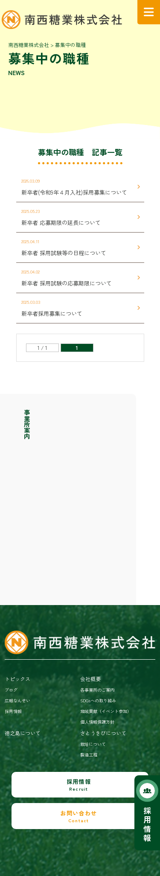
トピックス (17, 678)
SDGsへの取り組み (98, 700)
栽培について (93, 744)
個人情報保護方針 (97, 722)
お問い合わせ (78, 816)
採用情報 (147, 824)
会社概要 (90, 678)
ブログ (11, 690)
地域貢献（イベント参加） (105, 711)
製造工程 (88, 754)
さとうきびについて (103, 732)
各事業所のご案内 (97, 690)
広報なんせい (17, 700)
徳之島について (23, 732)
